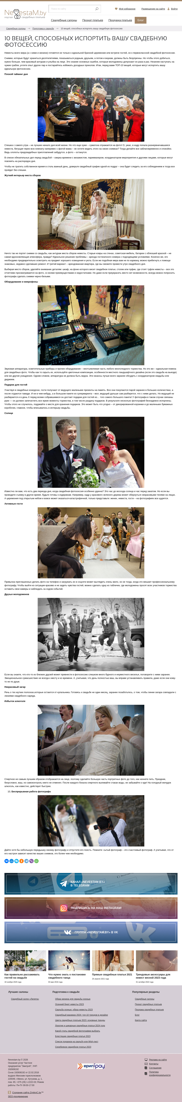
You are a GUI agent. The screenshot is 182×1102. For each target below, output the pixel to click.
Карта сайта (141, 1020)
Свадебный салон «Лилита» (25, 999)
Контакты (153, 1064)
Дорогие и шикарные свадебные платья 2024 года (80, 1025)
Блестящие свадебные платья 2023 (72, 1036)
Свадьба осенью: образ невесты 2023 (74, 1009)
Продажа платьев (120, 20)
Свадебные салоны (64, 20)
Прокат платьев (92, 20)
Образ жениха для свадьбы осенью (72, 999)
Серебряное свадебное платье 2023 (73, 1047)
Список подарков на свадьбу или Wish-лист (76, 1041)
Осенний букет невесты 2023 (69, 1004)
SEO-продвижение (18, 1096)
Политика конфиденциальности (160, 1073)
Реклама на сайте (158, 1059)
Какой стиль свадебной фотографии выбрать (77, 1031)
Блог (140, 20)
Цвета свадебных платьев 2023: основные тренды (80, 1020)
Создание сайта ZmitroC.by (26, 1092)
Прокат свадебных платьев (148, 1004)
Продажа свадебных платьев (149, 1009)
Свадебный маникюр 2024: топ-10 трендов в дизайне (81, 1015)
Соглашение (155, 1068)
